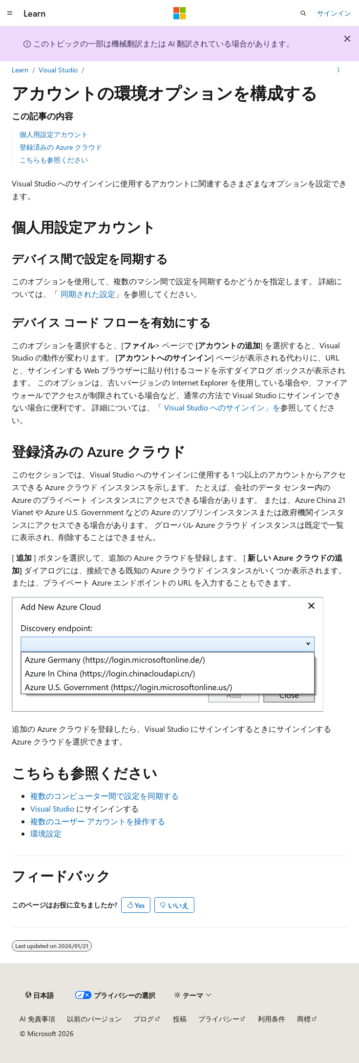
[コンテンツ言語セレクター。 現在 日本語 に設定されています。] (40, 995)
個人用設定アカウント (54, 134)
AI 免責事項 (37, 1018)
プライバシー (218, 1018)
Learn (20, 69)
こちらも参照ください (54, 159)
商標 (304, 1018)
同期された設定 (88, 294)
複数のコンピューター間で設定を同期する (104, 796)
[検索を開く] (303, 13)
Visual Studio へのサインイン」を (222, 407)
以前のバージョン (94, 1018)
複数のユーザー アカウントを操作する (97, 821)
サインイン (334, 13)
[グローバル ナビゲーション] (10, 13)
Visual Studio (58, 69)
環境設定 (46, 833)
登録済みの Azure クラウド (61, 147)
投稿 (180, 1018)
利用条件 (271, 1018)
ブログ (143, 1018)
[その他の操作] (338, 70)
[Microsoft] (179, 13)
